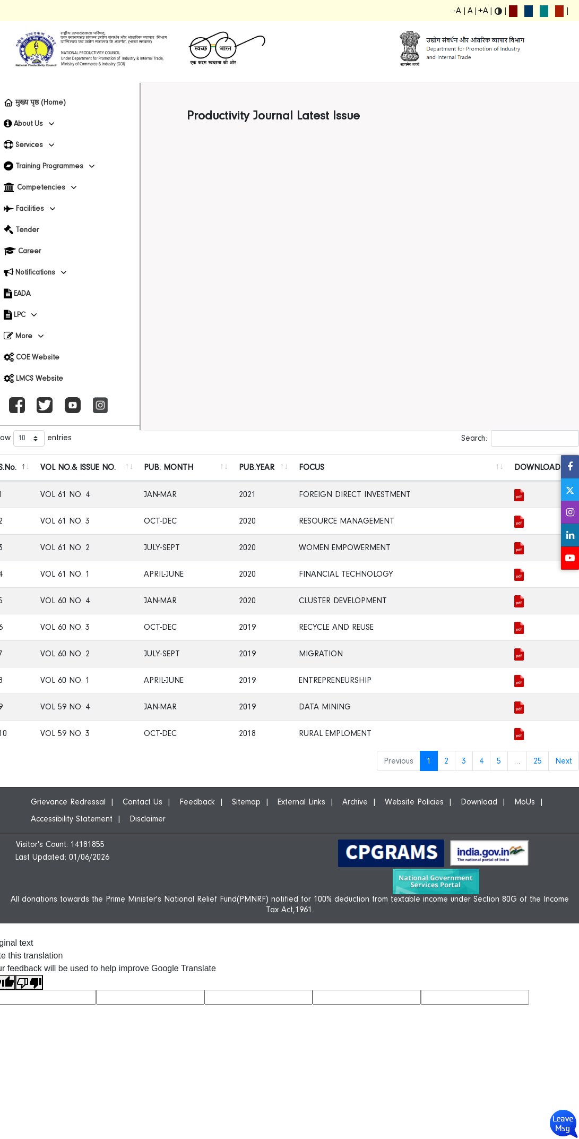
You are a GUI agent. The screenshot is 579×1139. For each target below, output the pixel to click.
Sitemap (246, 802)
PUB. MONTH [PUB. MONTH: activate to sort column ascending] (168, 467)
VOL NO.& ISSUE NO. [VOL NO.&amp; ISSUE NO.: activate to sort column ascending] (78, 467)
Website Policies (414, 802)
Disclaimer (147, 819)
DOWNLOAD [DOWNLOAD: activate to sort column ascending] (537, 467)
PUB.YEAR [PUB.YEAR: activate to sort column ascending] (256, 467)
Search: (520, 438)
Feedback (197, 802)
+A (483, 10)
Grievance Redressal (68, 802)
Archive (355, 802)
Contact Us (142, 802)
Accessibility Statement (72, 819)
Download (479, 802)
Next (563, 761)
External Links (301, 802)
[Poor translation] (29, 982)
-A (457, 10)
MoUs (524, 802)
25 (537, 761)
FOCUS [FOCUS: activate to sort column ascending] (311, 467)
